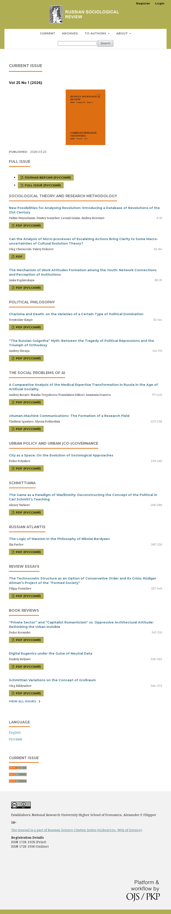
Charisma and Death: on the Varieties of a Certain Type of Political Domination (76, 314)
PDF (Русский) (28, 225)
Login (159, 3)
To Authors (96, 33)
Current (47, 33)
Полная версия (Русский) (47, 177)
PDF (18, 256)
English (15, 732)
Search (105, 43)
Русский (15, 739)
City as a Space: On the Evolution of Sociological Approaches (61, 455)
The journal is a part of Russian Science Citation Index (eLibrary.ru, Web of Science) (76, 830)
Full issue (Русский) (42, 185)
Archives (70, 33)
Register (143, 3)
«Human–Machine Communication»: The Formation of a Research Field (69, 416)
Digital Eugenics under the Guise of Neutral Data (50, 653)
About (122, 33)
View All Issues (22, 701)
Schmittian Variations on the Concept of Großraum (52, 680)
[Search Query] (77, 43)
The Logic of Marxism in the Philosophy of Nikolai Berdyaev (59, 539)
